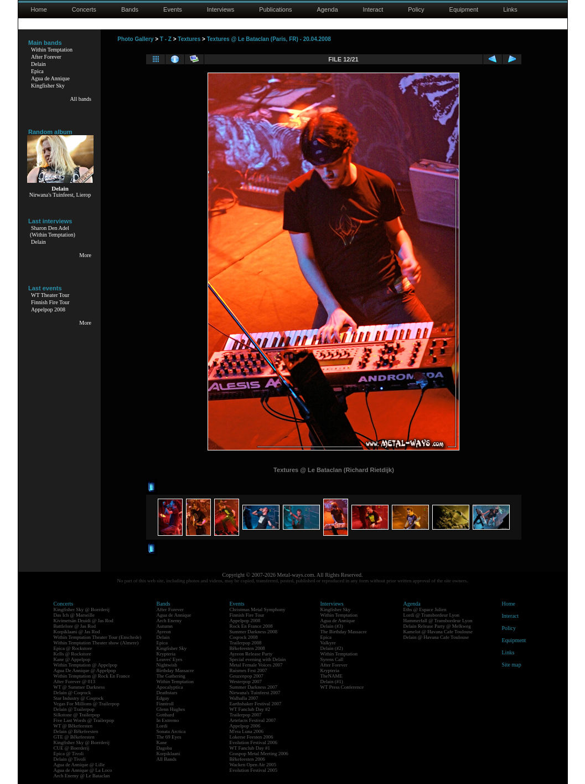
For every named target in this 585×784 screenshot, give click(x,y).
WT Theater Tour (50, 295)
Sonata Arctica (171, 731)
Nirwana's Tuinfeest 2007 (255, 692)
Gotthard (165, 715)
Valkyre (328, 642)
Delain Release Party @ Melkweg (437, 626)
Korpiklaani (168, 753)
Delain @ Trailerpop (74, 709)
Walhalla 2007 (244, 698)
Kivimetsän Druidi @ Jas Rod (83, 620)
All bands (80, 99)
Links (510, 9)
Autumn (165, 626)
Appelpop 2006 (245, 726)
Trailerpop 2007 (246, 715)
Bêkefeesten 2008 (247, 648)
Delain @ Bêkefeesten (76, 731)
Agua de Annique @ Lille (79, 764)
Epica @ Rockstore (73, 648)
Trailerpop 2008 (246, 642)
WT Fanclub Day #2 (250, 709)
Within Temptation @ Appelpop (85, 665)
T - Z (166, 39)
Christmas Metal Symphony (258, 609)
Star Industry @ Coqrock (79, 698)
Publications (275, 9)
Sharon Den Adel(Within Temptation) (52, 231)
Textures (189, 39)
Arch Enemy (169, 620)
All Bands (167, 759)
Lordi (162, 726)
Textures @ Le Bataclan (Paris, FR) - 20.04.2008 (269, 39)
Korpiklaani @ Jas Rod (77, 631)
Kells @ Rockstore (72, 654)
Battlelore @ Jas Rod (75, 626)
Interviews (221, 9)
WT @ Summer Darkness (79, 687)
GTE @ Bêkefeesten (74, 737)
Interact (373, 9)
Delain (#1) (331, 681)
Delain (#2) (331, 648)
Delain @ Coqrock (72, 692)
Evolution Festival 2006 (254, 742)
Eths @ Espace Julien (425, 609)
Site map (511, 665)
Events (172, 9)
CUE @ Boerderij (72, 748)
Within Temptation (52, 50)
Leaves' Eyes (170, 659)
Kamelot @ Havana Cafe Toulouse (438, 631)
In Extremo (168, 720)
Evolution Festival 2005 (254, 770)
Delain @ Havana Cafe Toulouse (436, 637)
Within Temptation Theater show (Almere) (96, 642)
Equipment (464, 9)
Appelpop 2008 (48, 309)
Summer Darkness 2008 (254, 631)
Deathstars (167, 692)
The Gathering (171, 676)
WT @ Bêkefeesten (73, 726)
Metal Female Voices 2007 (256, 665)
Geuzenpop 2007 (246, 676)
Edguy (163, 698)
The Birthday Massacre (343, 631)
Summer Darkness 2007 (254, 687)
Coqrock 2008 (244, 637)
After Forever (46, 57)
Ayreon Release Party (251, 654)
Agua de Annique (50, 78)
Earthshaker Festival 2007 (256, 703)
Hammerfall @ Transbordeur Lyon (438, 620)
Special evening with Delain (258, 659)
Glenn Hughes (171, 709)
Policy (416, 9)
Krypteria (166, 654)
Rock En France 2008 (251, 626)
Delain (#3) (331, 626)
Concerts (84, 9)
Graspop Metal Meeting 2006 (259, 753)
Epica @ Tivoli (69, 753)
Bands (129, 9)
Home (39, 9)
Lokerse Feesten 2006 (251, 737)
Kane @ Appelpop (72, 659)
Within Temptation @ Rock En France (92, 676)
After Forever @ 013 (75, 681)
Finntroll (165, 703)
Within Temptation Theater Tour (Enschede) (98, 637)
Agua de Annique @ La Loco (83, 770)
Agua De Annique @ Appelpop (85, 670)
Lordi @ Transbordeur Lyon (431, 615)
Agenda (327, 9)
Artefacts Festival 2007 (253, 720)
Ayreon (164, 631)
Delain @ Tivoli (70, 759)
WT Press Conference (342, 687)
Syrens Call (332, 659)
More (85, 255)
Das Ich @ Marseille (74, 615)
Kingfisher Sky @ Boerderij (82, 609)
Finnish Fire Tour (50, 302)
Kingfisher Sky (48, 86)
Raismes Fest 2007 (248, 670)
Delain (38, 64)
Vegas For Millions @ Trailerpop (87, 703)
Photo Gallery (135, 39)
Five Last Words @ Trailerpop (84, 720)
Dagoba (164, 748)
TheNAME (331, 676)
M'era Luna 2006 (247, 731)
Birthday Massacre (175, 670)
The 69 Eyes (169, 737)
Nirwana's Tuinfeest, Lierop (60, 195)
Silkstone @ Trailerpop (77, 715)
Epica (37, 71)
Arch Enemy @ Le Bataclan (82, 775)
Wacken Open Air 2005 (253, 764)
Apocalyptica (170, 687)
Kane (162, 742)
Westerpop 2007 (246, 681)
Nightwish (167, 665)
